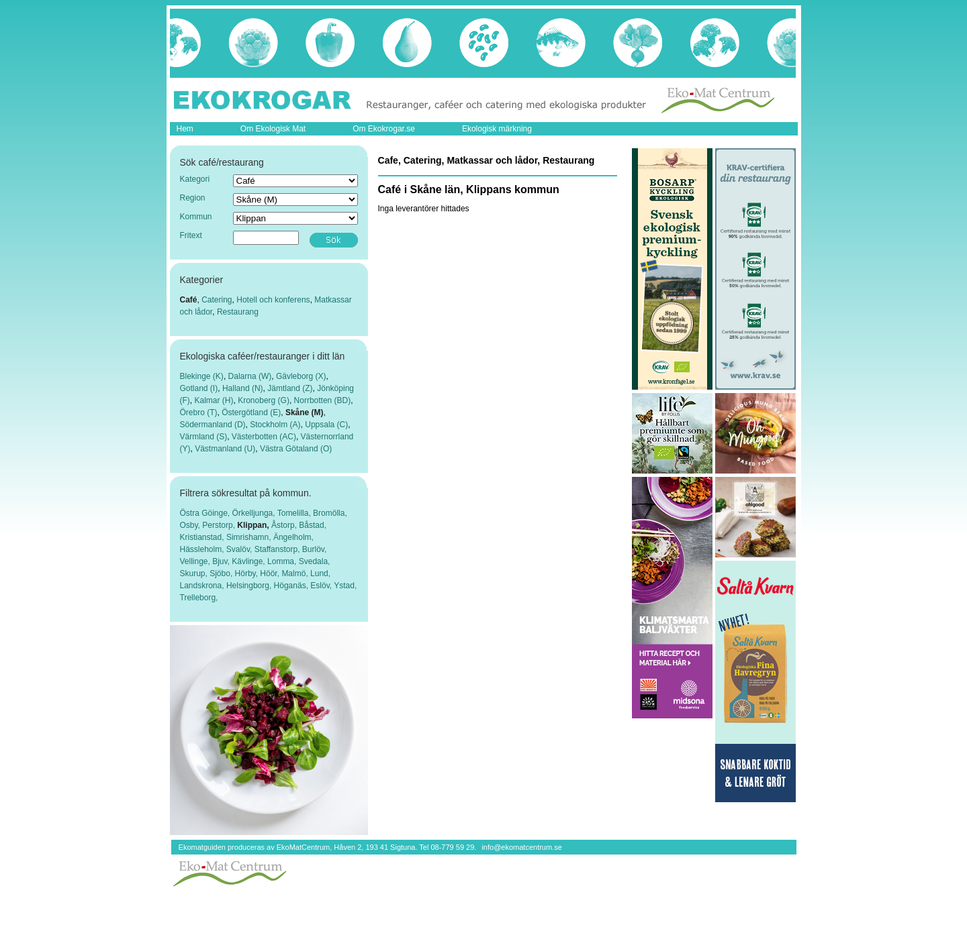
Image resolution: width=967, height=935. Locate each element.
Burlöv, (314, 549)
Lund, (320, 573)
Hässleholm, (203, 549)
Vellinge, (196, 561)
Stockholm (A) (275, 424)
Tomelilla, (295, 513)
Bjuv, (222, 561)
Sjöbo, (222, 573)
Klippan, (254, 525)
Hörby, (248, 573)
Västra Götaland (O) (296, 448)
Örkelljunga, (254, 513)
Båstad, (312, 525)
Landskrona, (203, 585)
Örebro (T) (199, 412)
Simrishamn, (249, 537)
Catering (216, 300)
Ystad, (345, 585)
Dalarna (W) (250, 376)
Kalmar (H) (214, 400)
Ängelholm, (293, 537)
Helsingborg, (250, 585)
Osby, (191, 525)
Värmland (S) (204, 436)
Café (188, 300)
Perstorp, (219, 525)
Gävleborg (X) (301, 376)
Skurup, (195, 573)
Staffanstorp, (278, 549)
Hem (185, 128)
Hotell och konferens (273, 300)
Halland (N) (242, 388)
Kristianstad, (203, 537)
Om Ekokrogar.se (384, 128)
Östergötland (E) (251, 412)
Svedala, (314, 561)
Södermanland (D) (213, 424)
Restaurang (238, 312)
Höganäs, (292, 585)
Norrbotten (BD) (322, 400)
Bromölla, (330, 513)
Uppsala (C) (326, 424)
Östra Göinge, (206, 513)
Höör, (270, 573)
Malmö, (295, 573)
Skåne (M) (304, 412)
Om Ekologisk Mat (273, 128)
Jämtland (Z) (289, 388)
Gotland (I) (199, 388)
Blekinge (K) (202, 376)
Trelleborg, (199, 597)
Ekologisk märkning (497, 128)
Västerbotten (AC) (264, 436)
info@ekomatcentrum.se (521, 847)
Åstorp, (285, 525)
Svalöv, (240, 549)
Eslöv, (322, 585)
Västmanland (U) (225, 448)
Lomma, (283, 561)
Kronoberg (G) (263, 400)
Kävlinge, (249, 561)
